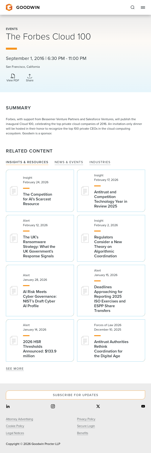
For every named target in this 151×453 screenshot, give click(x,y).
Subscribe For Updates (75, 395)
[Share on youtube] (143, 406)
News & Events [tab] (69, 162)
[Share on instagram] (53, 406)
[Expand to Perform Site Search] (132, 7)
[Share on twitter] (98, 406)
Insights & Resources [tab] (27, 162)
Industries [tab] (99, 162)
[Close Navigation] (143, 7)
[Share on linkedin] (8, 406)
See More (15, 368)
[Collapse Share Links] (29, 78)
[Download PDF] (13, 78)
